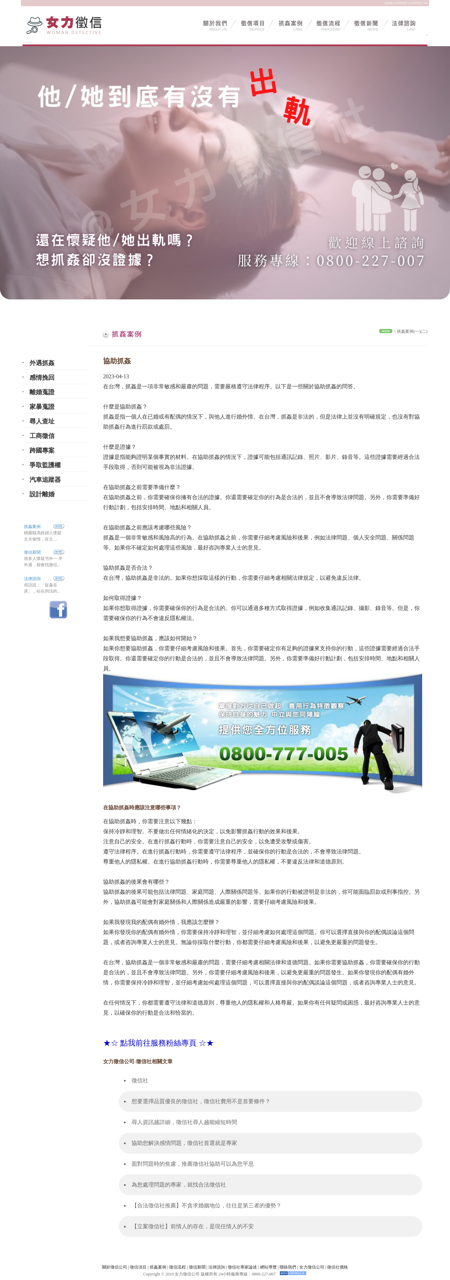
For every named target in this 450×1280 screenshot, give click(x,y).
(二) (423, 331)
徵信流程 (177, 1267)
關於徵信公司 (114, 1267)
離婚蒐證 (42, 392)
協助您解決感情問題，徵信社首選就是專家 (184, 1143)
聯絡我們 (288, 1267)
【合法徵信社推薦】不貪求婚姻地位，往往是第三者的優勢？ (207, 1205)
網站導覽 (268, 1267)
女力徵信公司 (311, 1267)
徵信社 (140, 1080)
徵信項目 (138, 1267)
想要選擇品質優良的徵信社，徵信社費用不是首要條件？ (201, 1101)
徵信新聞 (32, 552)
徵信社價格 (337, 1267)
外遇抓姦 (42, 363)
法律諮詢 (32, 578)
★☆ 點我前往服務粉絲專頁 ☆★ (158, 1043)
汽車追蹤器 (45, 479)
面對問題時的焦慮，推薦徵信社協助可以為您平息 (193, 1164)
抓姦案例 (44, 526)
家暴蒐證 (42, 406)
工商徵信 (42, 435)
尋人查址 (42, 421)
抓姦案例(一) (408, 331)
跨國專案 (42, 450)
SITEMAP (401, 3)
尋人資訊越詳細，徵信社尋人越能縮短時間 (184, 1122)
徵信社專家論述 (242, 1267)
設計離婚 (42, 494)
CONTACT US (418, 3)
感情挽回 (42, 377)
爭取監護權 (45, 465)
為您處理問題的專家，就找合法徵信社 (179, 1185)
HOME (389, 3)
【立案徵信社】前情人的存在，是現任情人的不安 (193, 1226)
